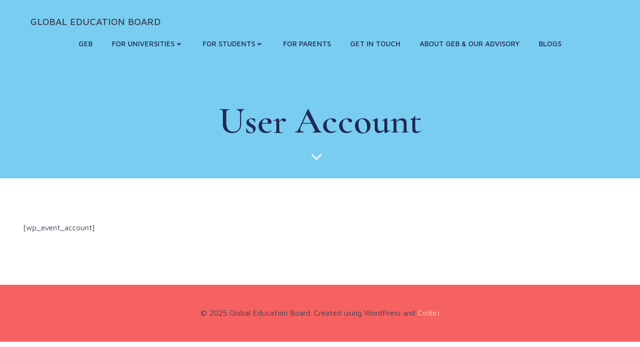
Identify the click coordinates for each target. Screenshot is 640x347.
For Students (233, 44)
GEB (86, 44)
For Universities (147, 44)
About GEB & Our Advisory (469, 44)
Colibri (428, 312)
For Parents (307, 44)
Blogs (550, 44)
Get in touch (375, 44)
